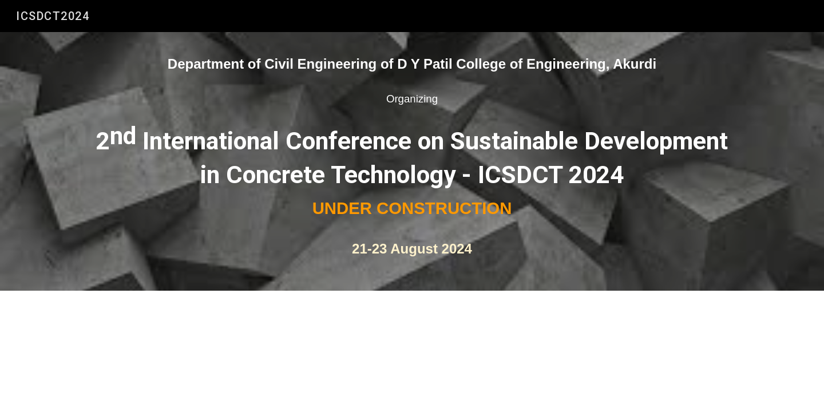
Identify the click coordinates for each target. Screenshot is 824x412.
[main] (412, 161)
